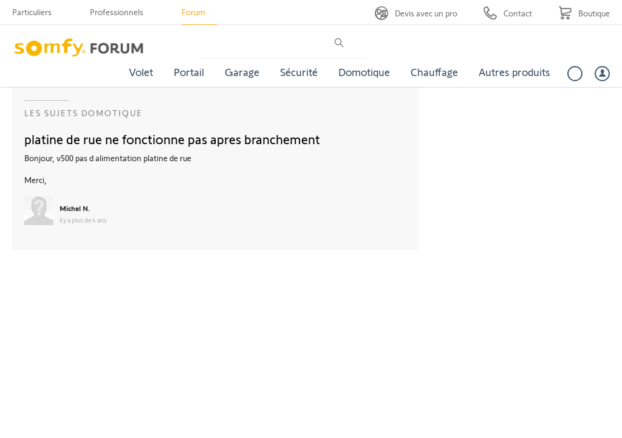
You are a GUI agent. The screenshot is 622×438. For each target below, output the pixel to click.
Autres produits (514, 71)
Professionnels (116, 12)
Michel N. (75, 208)
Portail (189, 71)
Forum (193, 12)
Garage (242, 71)
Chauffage (434, 71)
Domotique (364, 71)
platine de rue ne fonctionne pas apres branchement (172, 139)
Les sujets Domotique (83, 113)
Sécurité (299, 71)
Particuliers (32, 12)
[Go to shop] (584, 13)
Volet (141, 71)
